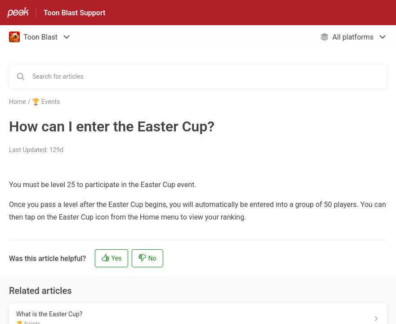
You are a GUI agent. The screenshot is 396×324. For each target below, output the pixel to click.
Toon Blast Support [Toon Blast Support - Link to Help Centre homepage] (74, 13)
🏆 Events (46, 101)
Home (17, 101)
